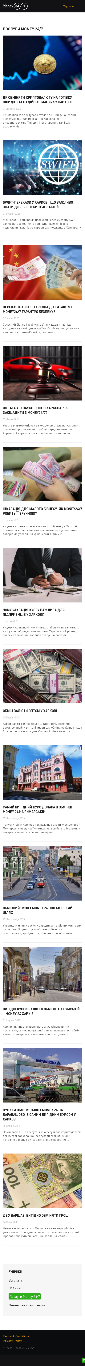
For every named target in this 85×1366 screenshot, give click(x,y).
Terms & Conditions (16, 1336)
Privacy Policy (12, 1341)
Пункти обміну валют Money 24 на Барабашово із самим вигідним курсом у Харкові (39, 1114)
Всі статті (16, 1280)
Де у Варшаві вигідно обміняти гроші (36, 1215)
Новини (15, 1288)
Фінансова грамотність (27, 1305)
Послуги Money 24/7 (25, 1296)
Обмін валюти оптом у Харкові (30, 711)
